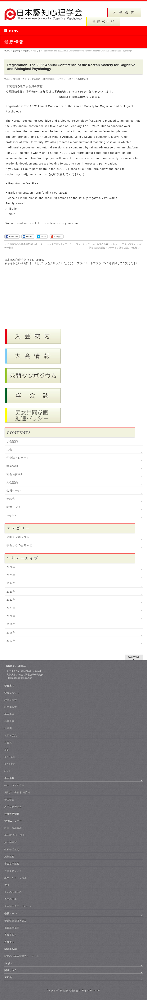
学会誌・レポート (18, 457)
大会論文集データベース (18, 906)
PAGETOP (134, 657)
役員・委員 (10, 735)
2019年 (11, 624)
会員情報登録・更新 (15, 920)
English (11, 515)
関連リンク (14, 507)
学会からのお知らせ (78, 79)
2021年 (11, 608)
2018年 (11, 632)
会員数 (8, 742)
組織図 (8, 728)
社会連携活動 (15, 474)
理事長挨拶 (10, 700)
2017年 (11, 640)
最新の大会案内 (13, 892)
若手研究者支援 (13, 806)
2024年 (11, 583)
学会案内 (12, 441)
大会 (9, 449)
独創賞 (7, 771)
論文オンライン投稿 (15, 878)
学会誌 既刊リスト (14, 835)
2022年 (11, 599)
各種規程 (9, 721)
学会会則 (9, 714)
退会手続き (10, 934)
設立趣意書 (10, 707)
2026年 (11, 567)
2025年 (11, 575)
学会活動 (12, 466)
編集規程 (9, 856)
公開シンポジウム (18, 537)
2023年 (11, 591)
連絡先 (11, 498)
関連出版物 (10, 949)
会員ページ (14, 490)
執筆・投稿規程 (13, 828)
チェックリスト (13, 870)
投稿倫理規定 (11, 849)
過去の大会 (10, 899)
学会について (11, 692)
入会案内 (12, 482)
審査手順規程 (11, 863)
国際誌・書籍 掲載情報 (17, 792)
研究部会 (9, 799)
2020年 (11, 616)
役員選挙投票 (11, 927)
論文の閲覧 (10, 842)
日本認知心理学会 (69, 990)
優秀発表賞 (9, 757)
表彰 (6, 749)
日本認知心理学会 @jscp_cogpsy (24, 259)
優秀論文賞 (9, 764)
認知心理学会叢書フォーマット (21, 956)
